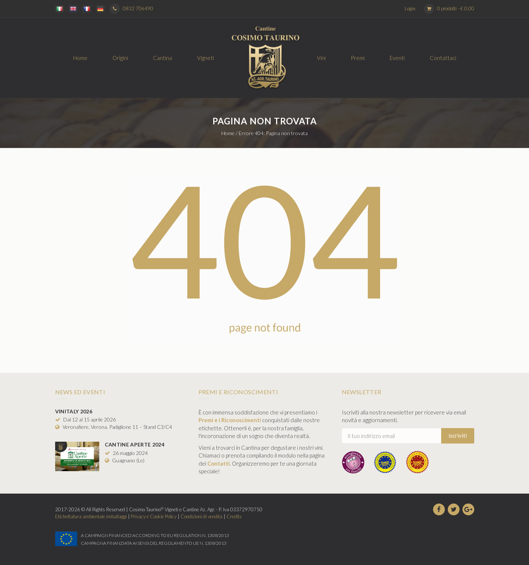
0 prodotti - (455, 8)
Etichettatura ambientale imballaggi (91, 516)
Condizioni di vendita (201, 516)
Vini (321, 57)
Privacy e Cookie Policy (153, 516)
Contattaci (443, 57)
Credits (234, 516)
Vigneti (205, 57)
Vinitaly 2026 (74, 411)
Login (410, 8)
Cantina (162, 57)
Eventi (397, 57)
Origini (120, 57)
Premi (358, 57)
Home (80, 57)
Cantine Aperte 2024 (135, 444)
